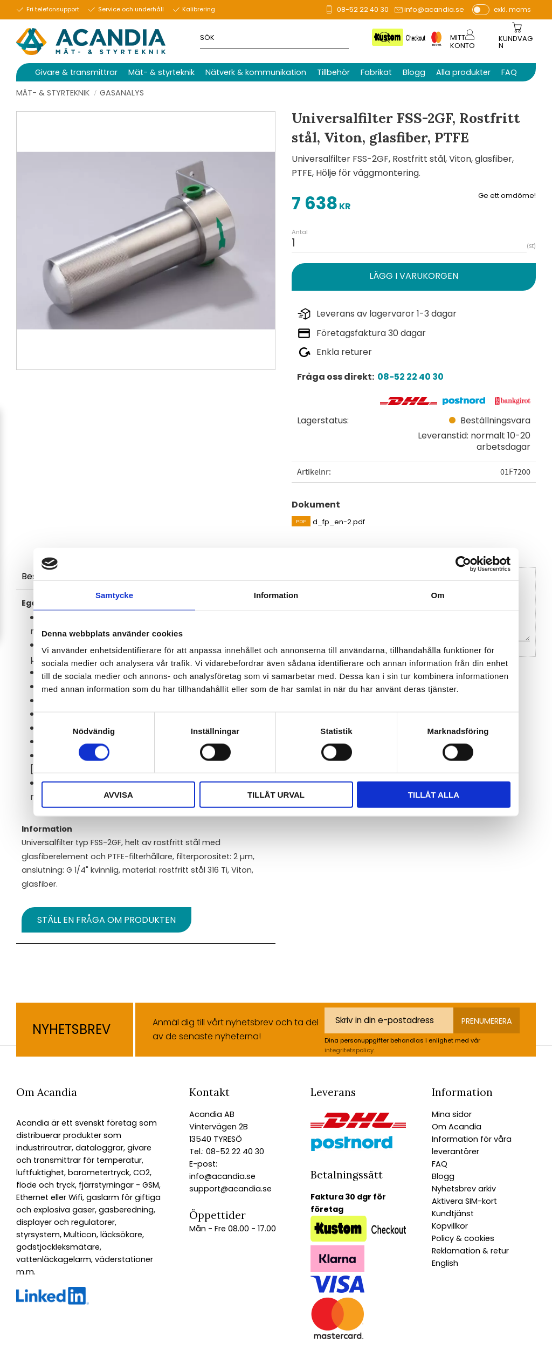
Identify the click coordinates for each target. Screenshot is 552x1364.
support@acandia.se (230, 1188)
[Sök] (385, 37)
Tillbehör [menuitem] (333, 72)
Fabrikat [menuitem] (376, 72)
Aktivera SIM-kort (464, 1201)
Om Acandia (456, 1126)
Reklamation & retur (470, 1250)
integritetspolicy (349, 1050)
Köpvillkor (450, 1226)
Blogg (443, 1176)
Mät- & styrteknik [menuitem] (161, 72)
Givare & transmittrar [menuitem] (76, 72)
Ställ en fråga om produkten (106, 920)
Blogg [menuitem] (414, 72)
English (445, 1263)
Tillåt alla (433, 794)
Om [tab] (437, 594)
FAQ (439, 1164)
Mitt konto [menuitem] (462, 41)
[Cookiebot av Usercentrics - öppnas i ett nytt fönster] (463, 564)
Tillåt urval (276, 794)
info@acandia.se (434, 9)
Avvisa (118, 794)
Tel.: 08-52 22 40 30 (226, 1151)
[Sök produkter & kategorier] (289, 37)
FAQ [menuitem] (509, 72)
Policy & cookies (463, 1238)
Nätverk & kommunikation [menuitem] (255, 72)
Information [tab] (276, 594)
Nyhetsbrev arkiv (464, 1188)
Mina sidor (452, 1114)
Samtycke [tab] (114, 594)
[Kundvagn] (517, 43)
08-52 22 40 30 (363, 9)
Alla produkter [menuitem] (463, 72)
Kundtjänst (453, 1213)
